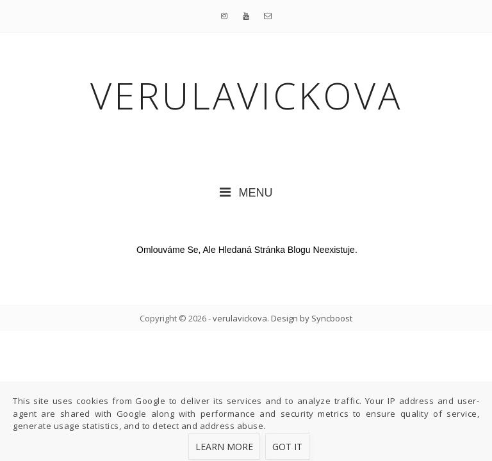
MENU (246, 192)
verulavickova (240, 318)
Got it (287, 447)
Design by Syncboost (311, 318)
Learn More (224, 447)
